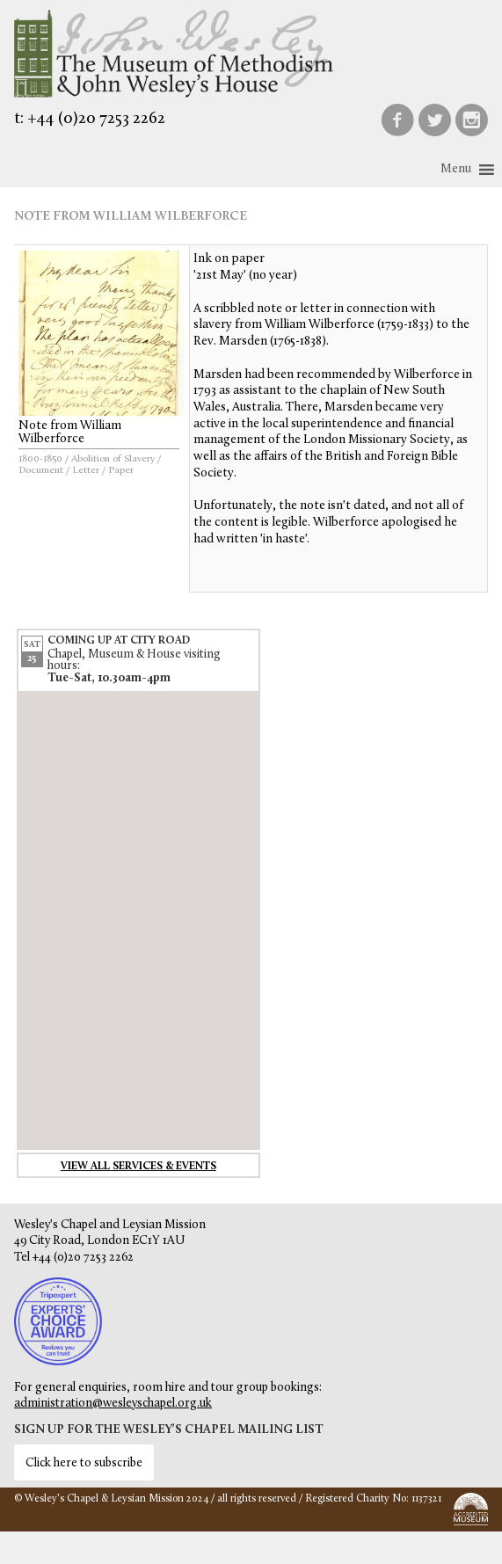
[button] (455, 169)
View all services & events (138, 1166)
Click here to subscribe (83, 1463)
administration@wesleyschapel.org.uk (113, 1403)
